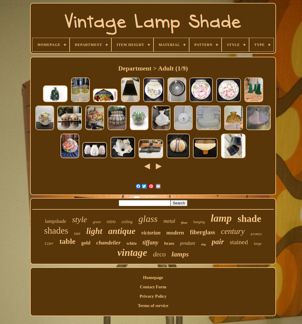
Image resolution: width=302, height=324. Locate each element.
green (97, 222)
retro (111, 221)
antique (121, 231)
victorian (151, 233)
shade (249, 218)
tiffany (150, 242)
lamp (221, 218)
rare (77, 233)
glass (148, 218)
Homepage (153, 277)
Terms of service (153, 305)
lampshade (55, 221)
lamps (180, 254)
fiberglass (202, 232)
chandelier (108, 242)
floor (184, 222)
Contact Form (153, 287)
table (67, 241)
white (132, 243)
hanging (199, 222)
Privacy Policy (152, 296)
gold (85, 243)
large (258, 243)
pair (218, 242)
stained (239, 242)
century (233, 231)
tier (49, 244)
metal (169, 221)
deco (159, 254)
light (94, 231)
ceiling (126, 222)
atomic (256, 234)
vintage (132, 252)
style (79, 219)
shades (56, 230)
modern (175, 233)
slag (203, 244)
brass (169, 243)
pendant (187, 243)
